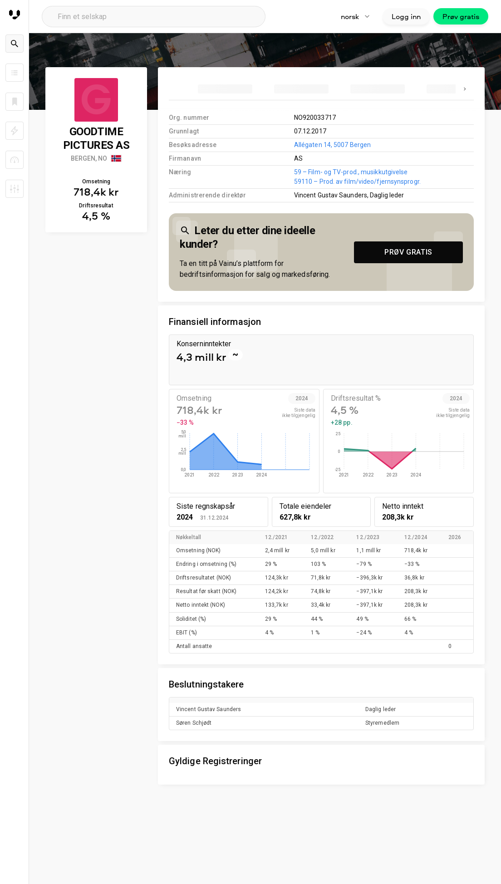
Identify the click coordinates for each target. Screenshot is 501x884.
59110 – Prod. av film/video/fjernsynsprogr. (357, 181)
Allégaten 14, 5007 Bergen (332, 144)
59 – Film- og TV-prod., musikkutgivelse (351, 172)
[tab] (225, 89)
